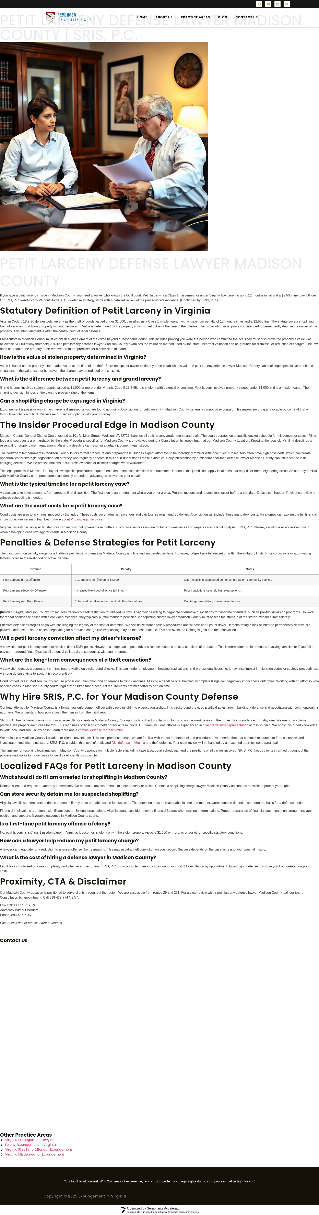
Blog (222, 17)
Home (142, 17)
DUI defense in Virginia (128, 742)
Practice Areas (195, 17)
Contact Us (247, 17)
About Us (164, 17)
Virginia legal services (86, 519)
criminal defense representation (225, 725)
